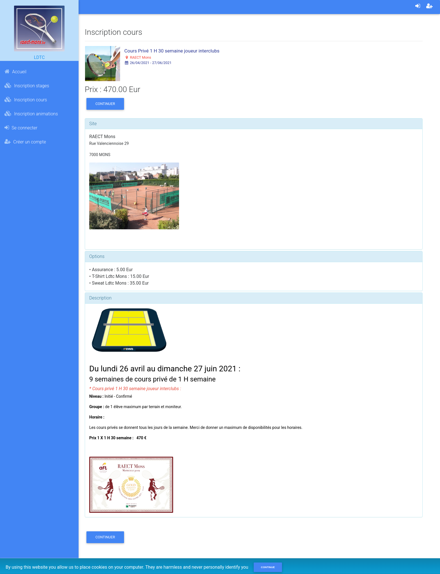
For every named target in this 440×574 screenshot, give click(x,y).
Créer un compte (25, 142)
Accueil (15, 71)
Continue (268, 567)
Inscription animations (31, 113)
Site (93, 123)
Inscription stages (26, 85)
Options (96, 256)
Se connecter (20, 128)
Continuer (105, 104)
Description (100, 298)
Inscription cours (25, 99)
